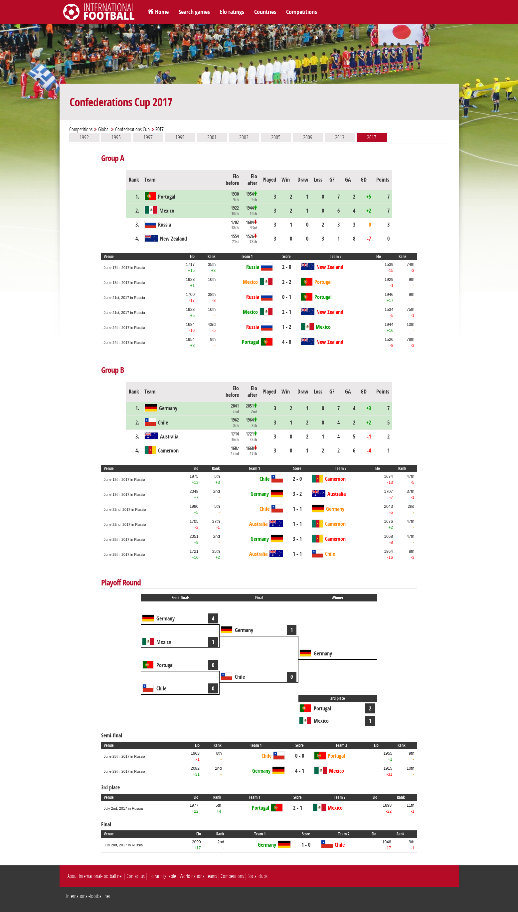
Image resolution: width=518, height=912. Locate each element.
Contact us (135, 876)
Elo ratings (232, 12)
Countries (265, 12)
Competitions (301, 12)
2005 (275, 137)
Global (103, 129)
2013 (339, 137)
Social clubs (257, 876)
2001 (212, 137)
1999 (180, 137)
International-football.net (88, 896)
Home (162, 12)
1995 (116, 137)
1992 (84, 137)
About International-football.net (95, 876)
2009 (307, 137)
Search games (194, 12)
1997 (148, 137)
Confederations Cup (132, 129)
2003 (244, 137)
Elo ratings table (162, 876)
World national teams (198, 876)
